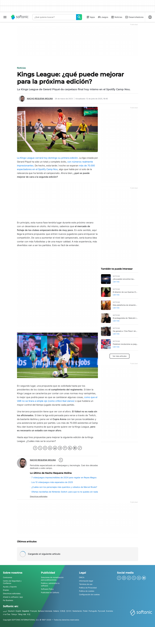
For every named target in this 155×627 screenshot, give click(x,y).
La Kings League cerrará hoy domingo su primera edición (47, 158)
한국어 (68, 611)
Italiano (56, 611)
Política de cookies (86, 591)
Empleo (6, 590)
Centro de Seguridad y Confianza (12, 582)
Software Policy (47, 589)
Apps (90, 17)
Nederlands (77, 611)
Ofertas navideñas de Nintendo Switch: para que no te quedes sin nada (64, 492)
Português (93, 611)
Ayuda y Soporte (10, 587)
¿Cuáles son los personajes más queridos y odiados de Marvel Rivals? (64, 487)
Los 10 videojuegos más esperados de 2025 (52, 482)
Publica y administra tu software (50, 584)
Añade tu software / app (13, 597)
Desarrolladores (134, 17)
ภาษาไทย (6, 614)
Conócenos (7, 577)
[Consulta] (54, 17)
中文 (29, 614)
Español (25, 611)
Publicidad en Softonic (50, 592)
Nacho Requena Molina (40, 98)
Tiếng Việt (22, 614)
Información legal (86, 581)
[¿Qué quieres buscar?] (79, 17)
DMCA (81, 577)
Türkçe (14, 614)
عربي (5, 611)
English (18, 611)
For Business (8, 600)
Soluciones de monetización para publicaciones (52, 578)
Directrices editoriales (38, 496)
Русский (101, 611)
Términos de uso (85, 584)
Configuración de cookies (89, 594)
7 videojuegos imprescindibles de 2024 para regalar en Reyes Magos (63, 477)
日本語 (62, 611)
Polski (85, 611)
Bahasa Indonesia (45, 611)
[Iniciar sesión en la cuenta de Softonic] (150, 17)
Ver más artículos (119, 356)
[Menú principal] (5, 17)
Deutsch (11, 611)
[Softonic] (19, 17)
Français (33, 611)
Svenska (109, 611)
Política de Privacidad (88, 588)
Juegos (103, 17)
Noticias (116, 17)
